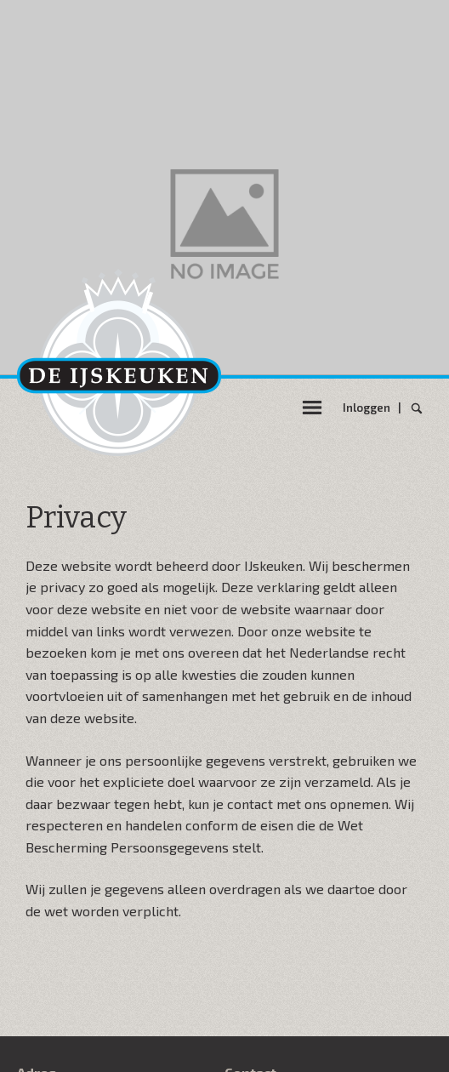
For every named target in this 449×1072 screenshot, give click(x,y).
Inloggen (369, 407)
